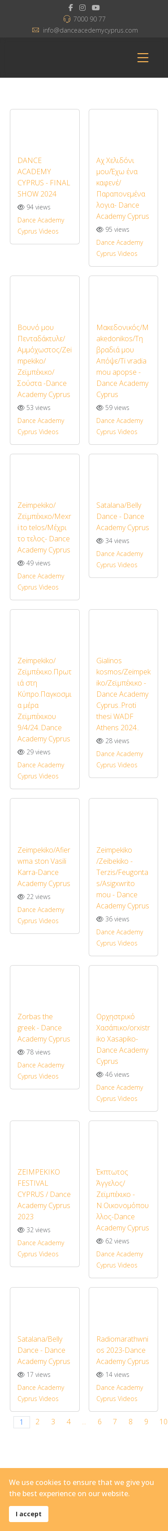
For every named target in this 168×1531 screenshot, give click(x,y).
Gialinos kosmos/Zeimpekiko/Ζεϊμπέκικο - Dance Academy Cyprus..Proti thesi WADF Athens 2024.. (123, 694)
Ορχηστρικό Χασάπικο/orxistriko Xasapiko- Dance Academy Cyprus (123, 1039)
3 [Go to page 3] (53, 1421)
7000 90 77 (89, 19)
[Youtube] (96, 8)
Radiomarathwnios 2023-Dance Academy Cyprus (122, 1350)
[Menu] (143, 58)
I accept (29, 1514)
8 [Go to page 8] (131, 1421)
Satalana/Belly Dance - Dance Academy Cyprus (122, 516)
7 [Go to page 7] (115, 1421)
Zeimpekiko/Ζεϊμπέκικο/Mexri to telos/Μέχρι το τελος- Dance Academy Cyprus (44, 527)
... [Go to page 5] (84, 1421)
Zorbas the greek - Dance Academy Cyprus (43, 1028)
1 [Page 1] (22, 1422)
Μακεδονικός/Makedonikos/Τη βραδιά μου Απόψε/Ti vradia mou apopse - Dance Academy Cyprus (122, 360)
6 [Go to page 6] (100, 1421)
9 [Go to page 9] (146, 1421)
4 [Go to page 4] (69, 1421)
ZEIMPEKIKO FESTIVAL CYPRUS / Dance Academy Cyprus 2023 (44, 1194)
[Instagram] (82, 8)
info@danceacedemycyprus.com (90, 30)
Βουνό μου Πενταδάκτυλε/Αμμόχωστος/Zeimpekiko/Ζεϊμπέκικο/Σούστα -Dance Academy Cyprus (44, 360)
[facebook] (71, 8)
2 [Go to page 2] (37, 1421)
